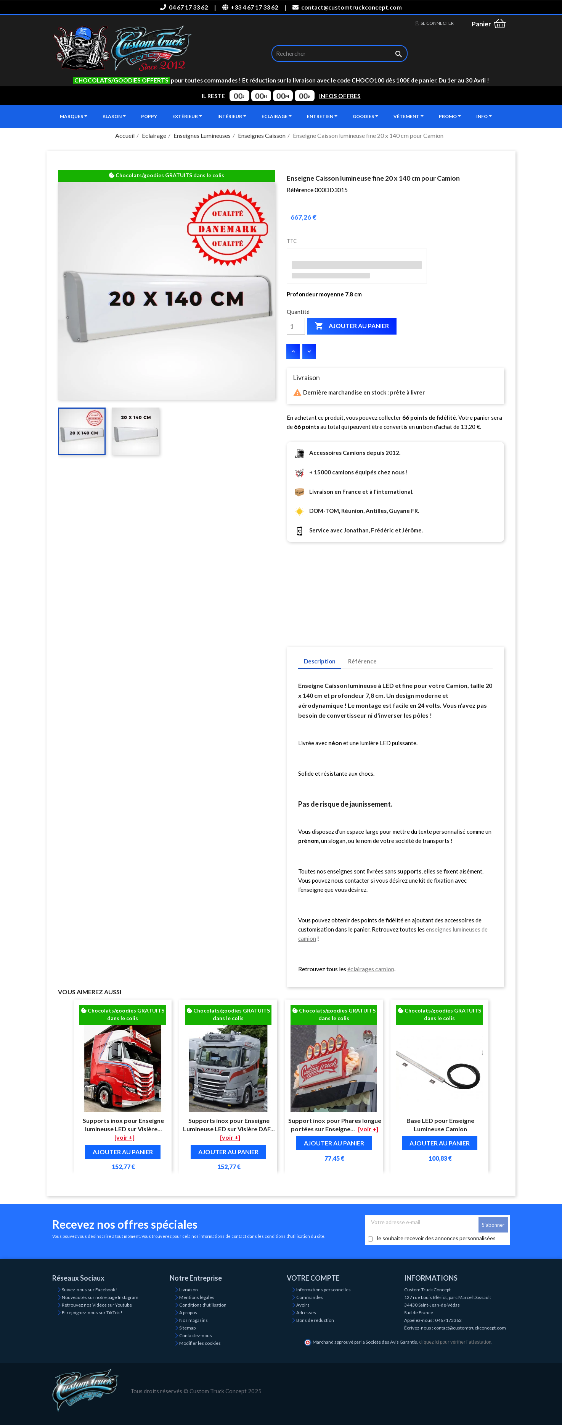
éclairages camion (370, 968)
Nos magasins (193, 1320)
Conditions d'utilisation (202, 1305)
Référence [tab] (362, 661)
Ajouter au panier (352, 326)
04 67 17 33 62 (183, 7)
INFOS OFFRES (340, 95)
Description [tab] (320, 661)
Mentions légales (196, 1297)
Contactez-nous (195, 1335)
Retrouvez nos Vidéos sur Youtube (97, 1305)
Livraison (188, 1289)
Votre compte (313, 1278)
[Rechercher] (339, 53)
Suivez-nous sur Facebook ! (90, 1289)
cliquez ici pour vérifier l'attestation (455, 1342)
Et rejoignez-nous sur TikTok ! (92, 1312)
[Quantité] (296, 326)
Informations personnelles (323, 1289)
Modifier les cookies (200, 1343)
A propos (188, 1312)
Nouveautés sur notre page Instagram (100, 1297)
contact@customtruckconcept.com (346, 7)
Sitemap (187, 1328)
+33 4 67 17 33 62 (250, 7)
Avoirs (303, 1305)
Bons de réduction (315, 1320)
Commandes (309, 1297)
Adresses (306, 1312)
